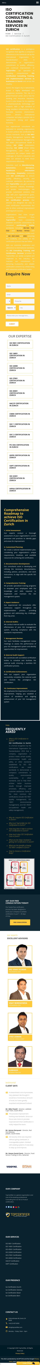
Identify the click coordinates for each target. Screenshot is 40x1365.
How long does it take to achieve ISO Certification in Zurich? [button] (19, 829)
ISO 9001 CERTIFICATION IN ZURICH (19, 344)
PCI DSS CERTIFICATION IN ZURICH (19, 446)
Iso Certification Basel (13, 1293)
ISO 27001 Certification (14, 1255)
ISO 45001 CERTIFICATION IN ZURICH (17, 393)
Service (17, 34)
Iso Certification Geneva (14, 1290)
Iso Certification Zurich (13, 1287)
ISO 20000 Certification (14, 1258)
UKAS (17, 236)
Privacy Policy (20, 1353)
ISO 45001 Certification (14, 1249)
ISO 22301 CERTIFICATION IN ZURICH (17, 478)
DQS (7, 231)
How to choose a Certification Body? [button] (18, 851)
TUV (32, 228)
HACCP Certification (12, 1261)
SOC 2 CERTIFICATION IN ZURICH (19, 435)
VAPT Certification (12, 1264)
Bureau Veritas (23, 231)
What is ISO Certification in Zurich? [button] (17, 739)
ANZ (13, 236)
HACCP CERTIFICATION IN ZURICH (18, 404)
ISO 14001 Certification (14, 1246)
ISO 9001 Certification (13, 1244)
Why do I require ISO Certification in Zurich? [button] (19, 817)
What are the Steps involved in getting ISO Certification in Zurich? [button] (20, 840)
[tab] (20, 739)
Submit (12, 324)
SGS (27, 228)
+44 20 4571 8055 (14, 1323)
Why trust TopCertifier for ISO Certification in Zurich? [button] (18, 823)
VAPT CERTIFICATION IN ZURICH (19, 467)
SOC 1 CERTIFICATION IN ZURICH (19, 425)
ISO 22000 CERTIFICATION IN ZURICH (17, 368)
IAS (9, 236)
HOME (8, 34)
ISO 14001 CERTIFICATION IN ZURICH (17, 355)
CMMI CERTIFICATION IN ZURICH (19, 415)
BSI (25, 228)
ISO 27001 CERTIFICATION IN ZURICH (17, 380)
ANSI (25, 236)
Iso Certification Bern (13, 1296)
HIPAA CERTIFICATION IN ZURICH (19, 489)
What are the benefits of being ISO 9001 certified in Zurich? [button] (18, 845)
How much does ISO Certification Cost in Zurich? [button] (19, 834)
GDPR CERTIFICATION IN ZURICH (19, 456)
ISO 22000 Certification (14, 1252)
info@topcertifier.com (15, 1327)
